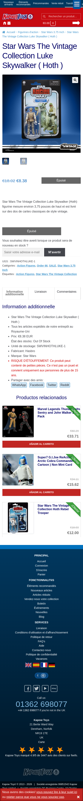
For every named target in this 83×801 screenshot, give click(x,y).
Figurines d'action (28, 32)
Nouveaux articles (41, 590)
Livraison (41, 628)
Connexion (12, 23)
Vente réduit (57, 3)
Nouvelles (17, 23)
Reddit (65, 385)
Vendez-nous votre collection (41, 599)
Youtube (45, 688)
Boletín (41, 603)
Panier (41, 574)
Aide (41, 645)
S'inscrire (41, 570)
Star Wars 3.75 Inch (52, 32)
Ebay (54, 688)
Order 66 (42, 265)
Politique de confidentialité (41, 654)
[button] (75, 80)
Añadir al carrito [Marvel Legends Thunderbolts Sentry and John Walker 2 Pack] (41, 444)
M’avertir (54, 252)
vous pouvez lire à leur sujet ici (56, 792)
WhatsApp (19, 385)
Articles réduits (41, 594)
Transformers (72, 3)
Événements (41, 607)
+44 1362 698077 (28, 710)
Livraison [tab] (41, 291)
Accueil (3, 23)
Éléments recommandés (41, 585)
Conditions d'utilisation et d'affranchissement (41, 632)
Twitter (51, 385)
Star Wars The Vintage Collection (56, 274)
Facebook (36, 385)
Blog (41, 616)
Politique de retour (42, 637)
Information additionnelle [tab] (14, 293)
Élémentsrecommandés (23, 3)
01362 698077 (41, 704)
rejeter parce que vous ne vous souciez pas (35, 797)
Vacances (41, 658)
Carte (41, 742)
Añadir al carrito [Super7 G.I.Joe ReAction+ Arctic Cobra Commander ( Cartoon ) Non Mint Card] (41, 492)
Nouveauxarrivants (9, 3)
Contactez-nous (8, 23)
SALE (52, 265)
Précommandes (41, 3)
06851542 (63, 784)
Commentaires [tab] (66, 291)
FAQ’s (41, 641)
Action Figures (26, 265)
